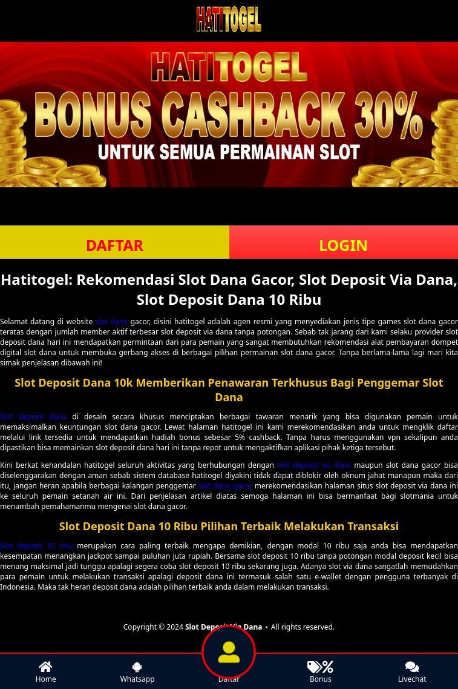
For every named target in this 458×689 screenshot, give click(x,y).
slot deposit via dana (314, 465)
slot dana (112, 321)
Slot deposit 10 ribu (36, 546)
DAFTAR (114, 245)
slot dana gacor (225, 486)
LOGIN (343, 245)
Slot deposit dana (33, 416)
